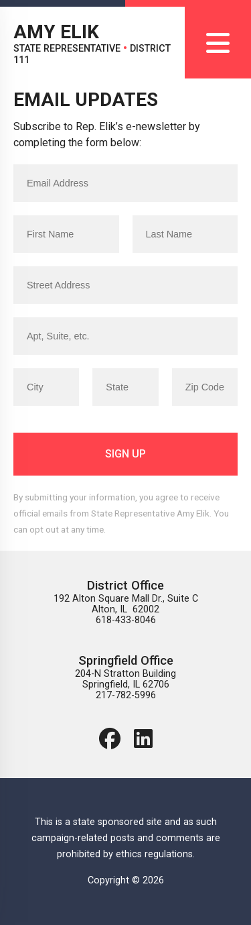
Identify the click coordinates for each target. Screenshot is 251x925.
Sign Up (125, 453)
